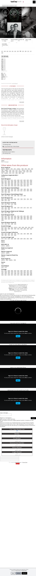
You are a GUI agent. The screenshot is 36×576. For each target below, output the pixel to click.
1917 (12, 274)
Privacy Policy (24, 570)
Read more (21, 102)
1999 (12, 181)
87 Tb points (13, 86)
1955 (10, 171)
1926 (24, 185)
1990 (23, 51)
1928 (30, 171)
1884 (23, 173)
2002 (12, 51)
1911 (13, 173)
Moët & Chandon (10, 34)
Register (18, 464)
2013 (5, 180)
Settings (18, 573)
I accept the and (19, 462)
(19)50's (20, 171)
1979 (18, 183)
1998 (18, 51)
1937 (24, 273)
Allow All (24, 573)
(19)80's (6, 170)
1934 (27, 171)
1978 (21, 183)
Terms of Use (17, 570)
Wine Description (12, 105)
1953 (13, 171)
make (12, 152)
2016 (2, 227)
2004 (10, 51)
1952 (16, 171)
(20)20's (6, 173)
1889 (28, 274)
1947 (24, 171)
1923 (2, 274)
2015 (2, 180)
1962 (18, 184)
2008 (5, 51)
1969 (2, 52)
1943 (12, 185)
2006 (7, 51)
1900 (16, 173)
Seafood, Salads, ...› (5, 45)
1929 (18, 185)
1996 (18, 181)
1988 (25, 51)
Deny (13, 573)
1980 (15, 183)
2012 (2, 51)
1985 (29, 169)
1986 (25, 169)
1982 (2, 170)
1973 (16, 170)
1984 (28, 217)
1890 (19, 173)
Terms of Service (18, 462)
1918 (9, 274)
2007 (21, 180)
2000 (15, 51)
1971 (31, 51)
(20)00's (7, 169)
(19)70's (23, 170)
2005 (28, 180)
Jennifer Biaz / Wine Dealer (12, 146)
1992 (20, 51)
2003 (2, 181)
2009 (15, 180)
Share (33, 418)
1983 (32, 169)
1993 (24, 181)
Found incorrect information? (9, 83)
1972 (9, 200)
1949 (5, 185)
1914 (10, 173)
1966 (27, 170)
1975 (13, 170)
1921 (2, 173)
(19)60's (3, 171)
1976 (28, 51)
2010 (12, 180)
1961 (30, 170)
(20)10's (3, 169)
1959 (7, 171)
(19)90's (18, 169)
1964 (15, 184)
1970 (5, 184)
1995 (11, 169)
